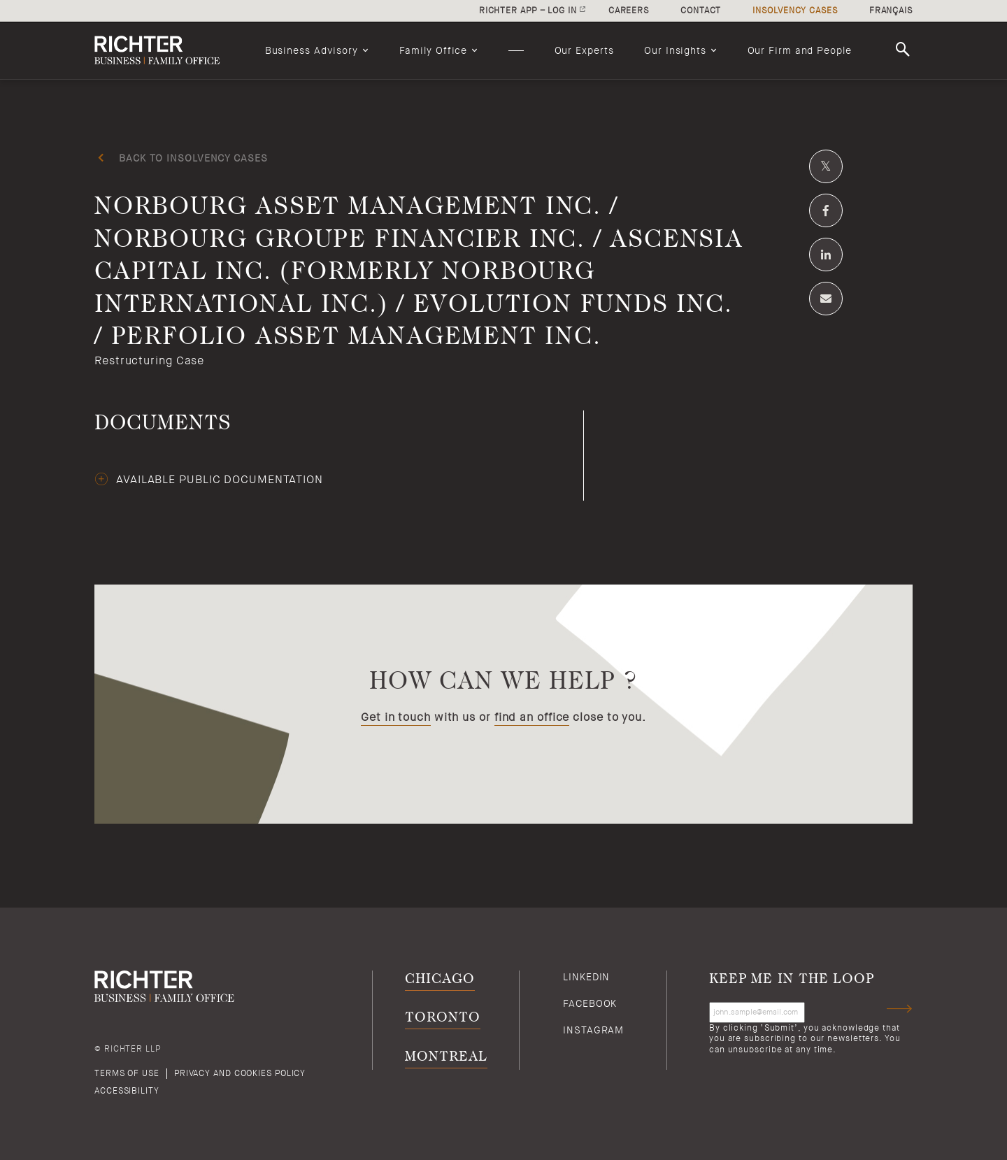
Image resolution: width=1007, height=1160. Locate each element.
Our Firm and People (800, 50)
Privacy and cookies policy (240, 1073)
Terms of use (126, 1073)
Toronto (442, 1017)
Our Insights (675, 50)
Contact (700, 10)
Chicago (439, 979)
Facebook (590, 1003)
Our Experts (584, 50)
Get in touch (396, 717)
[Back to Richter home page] (164, 50)
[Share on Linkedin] (826, 254)
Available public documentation (219, 480)
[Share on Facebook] (826, 210)
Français (891, 10)
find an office (532, 717)
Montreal (446, 1057)
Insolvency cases (794, 10)
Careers (628, 10)
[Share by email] (826, 298)
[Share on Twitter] (826, 166)
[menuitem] (317, 50)
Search (904, 49)
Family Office (433, 50)
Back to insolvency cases (193, 158)
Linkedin (586, 977)
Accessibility (126, 1090)
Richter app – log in (528, 10)
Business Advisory (311, 50)
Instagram (593, 1030)
